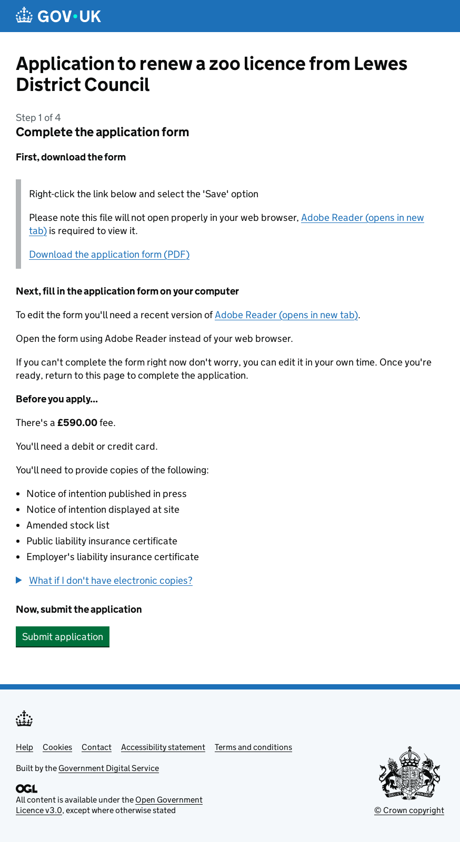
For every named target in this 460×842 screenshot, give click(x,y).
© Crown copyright (409, 810)
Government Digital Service (108, 768)
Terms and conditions (253, 747)
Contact (97, 747)
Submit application (62, 637)
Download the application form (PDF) (109, 254)
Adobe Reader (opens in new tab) (286, 315)
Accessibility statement (163, 747)
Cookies (57, 747)
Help (24, 747)
